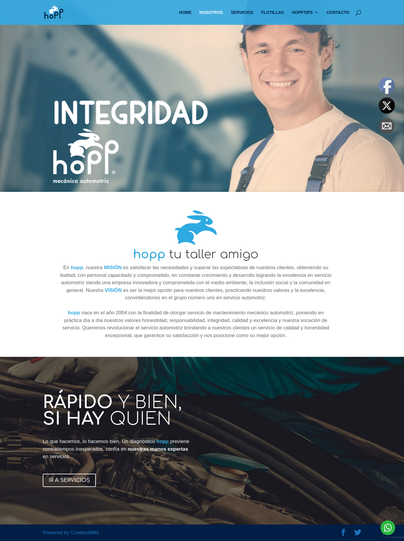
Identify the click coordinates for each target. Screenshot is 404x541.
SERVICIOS (242, 12)
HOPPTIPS (302, 12)
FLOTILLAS (272, 12)
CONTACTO (337, 12)
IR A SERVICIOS (69, 480)
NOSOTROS (211, 12)
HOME (185, 12)
